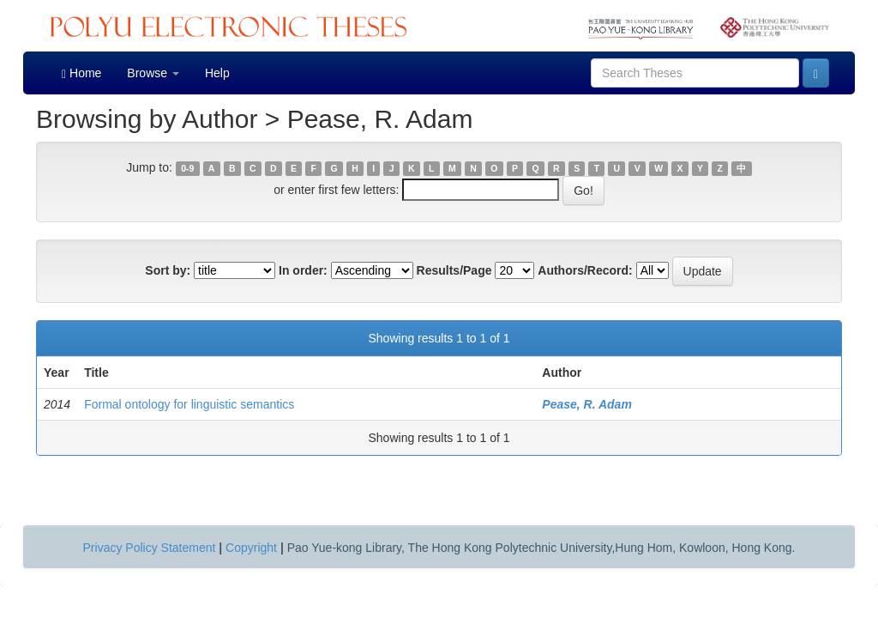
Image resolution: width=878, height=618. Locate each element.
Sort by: (167, 270)
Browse (153, 73)
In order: (303, 270)
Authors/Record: (585, 270)
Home (81, 73)
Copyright (251, 547)
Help (217, 73)
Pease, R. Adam (587, 404)
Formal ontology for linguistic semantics (189, 404)
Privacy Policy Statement (149, 547)
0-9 (187, 168)
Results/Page (454, 270)
